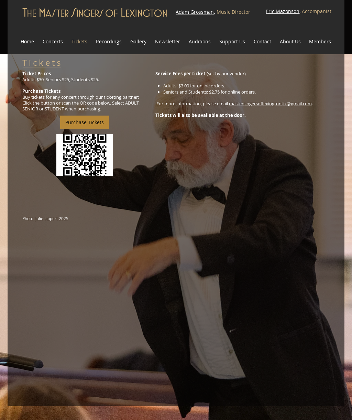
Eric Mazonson (282, 11)
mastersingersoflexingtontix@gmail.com (270, 103)
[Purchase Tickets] (84, 122)
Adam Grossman (195, 12)
